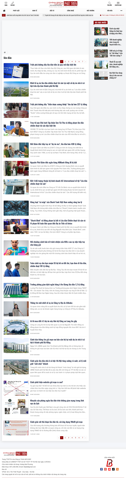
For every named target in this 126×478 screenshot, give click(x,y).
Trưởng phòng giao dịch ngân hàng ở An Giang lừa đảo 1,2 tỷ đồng (57, 284)
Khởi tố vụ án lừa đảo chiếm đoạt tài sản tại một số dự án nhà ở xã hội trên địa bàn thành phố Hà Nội (57, 84)
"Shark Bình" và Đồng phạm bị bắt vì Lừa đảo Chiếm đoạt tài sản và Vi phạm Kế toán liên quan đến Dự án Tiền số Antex (57, 222)
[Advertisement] (45, 35)
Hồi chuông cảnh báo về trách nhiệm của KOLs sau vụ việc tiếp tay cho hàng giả (57, 243)
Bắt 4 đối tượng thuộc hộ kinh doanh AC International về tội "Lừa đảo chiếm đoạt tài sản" (58, 182)
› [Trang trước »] (85, 62)
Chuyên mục (118, 5)
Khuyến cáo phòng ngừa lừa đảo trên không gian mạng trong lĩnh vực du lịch (57, 402)
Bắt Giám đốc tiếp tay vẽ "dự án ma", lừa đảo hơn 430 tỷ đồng (55, 144)
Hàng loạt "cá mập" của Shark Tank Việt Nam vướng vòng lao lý (56, 202)
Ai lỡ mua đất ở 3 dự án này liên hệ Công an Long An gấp (53, 321)
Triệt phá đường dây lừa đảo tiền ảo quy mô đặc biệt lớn (53, 64)
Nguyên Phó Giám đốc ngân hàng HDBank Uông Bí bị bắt (53, 162)
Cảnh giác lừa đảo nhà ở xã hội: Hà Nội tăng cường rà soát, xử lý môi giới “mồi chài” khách (58, 362)
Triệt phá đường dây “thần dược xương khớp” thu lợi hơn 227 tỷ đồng (58, 104)
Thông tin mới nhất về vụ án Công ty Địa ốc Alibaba (51, 302)
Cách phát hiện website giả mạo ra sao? (46, 382)
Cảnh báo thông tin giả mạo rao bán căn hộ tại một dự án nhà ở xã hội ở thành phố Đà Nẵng (57, 341)
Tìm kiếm (109, 5)
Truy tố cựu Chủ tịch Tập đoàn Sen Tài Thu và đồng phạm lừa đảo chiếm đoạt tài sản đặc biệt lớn (57, 124)
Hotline (13, 5)
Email (6, 5)
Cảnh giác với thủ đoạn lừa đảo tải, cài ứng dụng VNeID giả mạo (56, 421)
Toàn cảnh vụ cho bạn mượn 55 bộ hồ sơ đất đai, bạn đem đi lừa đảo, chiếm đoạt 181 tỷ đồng (58, 265)
